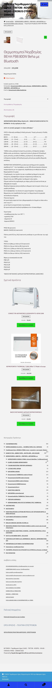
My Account (8, 685)
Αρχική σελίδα (10, 21)
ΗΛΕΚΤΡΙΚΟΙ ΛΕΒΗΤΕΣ (14, 514)
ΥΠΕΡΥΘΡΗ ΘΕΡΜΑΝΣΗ (14, 524)
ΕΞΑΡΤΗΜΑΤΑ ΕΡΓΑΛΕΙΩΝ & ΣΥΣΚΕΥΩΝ (16, 541)
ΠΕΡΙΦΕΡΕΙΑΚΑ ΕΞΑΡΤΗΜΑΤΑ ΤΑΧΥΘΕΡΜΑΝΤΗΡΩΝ (20, 568)
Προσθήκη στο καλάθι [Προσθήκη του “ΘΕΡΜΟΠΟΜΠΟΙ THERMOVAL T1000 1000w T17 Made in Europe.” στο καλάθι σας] (26, 402)
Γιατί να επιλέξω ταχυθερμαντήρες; (14, 596)
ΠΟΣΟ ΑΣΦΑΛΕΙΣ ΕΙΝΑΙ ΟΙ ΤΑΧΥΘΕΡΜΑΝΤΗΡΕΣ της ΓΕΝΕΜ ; (19, 624)
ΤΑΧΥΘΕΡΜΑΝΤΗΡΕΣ (11, 468)
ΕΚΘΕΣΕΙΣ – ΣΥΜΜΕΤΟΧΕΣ (12, 618)
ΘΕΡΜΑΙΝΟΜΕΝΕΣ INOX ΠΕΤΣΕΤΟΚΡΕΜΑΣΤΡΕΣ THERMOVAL (24, 527)
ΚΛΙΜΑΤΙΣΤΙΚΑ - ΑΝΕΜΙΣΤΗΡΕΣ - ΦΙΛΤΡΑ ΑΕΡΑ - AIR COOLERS (22, 477)
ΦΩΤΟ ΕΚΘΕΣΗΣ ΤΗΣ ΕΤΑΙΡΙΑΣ (13, 612)
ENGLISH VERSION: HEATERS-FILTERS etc (17, 547)
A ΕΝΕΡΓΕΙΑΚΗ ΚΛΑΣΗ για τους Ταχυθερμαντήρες (18, 593)
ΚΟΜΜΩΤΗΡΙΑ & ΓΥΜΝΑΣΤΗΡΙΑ (13, 615)
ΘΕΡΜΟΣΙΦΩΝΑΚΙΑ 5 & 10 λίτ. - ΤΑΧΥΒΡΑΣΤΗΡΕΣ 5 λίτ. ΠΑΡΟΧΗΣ (24, 471)
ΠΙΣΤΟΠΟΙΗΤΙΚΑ (10, 577)
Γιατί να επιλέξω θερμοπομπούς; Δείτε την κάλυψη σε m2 (20, 600)
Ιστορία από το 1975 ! (11, 609)
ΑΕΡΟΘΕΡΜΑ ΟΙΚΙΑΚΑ (14, 496)
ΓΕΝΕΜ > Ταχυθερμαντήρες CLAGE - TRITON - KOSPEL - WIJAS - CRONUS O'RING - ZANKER (20, 9)
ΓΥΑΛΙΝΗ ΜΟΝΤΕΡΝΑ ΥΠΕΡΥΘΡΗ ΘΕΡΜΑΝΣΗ (20, 490)
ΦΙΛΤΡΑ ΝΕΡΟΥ (10, 533)
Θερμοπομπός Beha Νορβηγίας (17, 114)
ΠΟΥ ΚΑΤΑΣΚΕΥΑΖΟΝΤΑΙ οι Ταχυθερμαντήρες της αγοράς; (20, 590)
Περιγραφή (7, 123)
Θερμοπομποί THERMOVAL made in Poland (20, 499)
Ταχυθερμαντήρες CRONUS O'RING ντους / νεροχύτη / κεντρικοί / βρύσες (26, 474)
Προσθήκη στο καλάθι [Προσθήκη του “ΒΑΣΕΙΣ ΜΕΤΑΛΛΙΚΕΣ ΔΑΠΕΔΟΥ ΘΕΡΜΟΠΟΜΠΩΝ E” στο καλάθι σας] (26, 448)
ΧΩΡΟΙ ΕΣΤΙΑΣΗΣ (10, 621)
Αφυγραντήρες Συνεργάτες (12, 603)
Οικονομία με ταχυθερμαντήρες (15, 571)
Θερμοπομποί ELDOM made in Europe (18, 502)
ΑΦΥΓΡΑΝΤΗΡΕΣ (10, 530)
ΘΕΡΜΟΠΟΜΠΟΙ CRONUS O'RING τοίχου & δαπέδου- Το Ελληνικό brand (28, 483)
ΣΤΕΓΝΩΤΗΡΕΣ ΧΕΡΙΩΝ (14, 493)
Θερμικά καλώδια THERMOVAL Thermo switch (21, 521)
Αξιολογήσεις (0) (9, 134)
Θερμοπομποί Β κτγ (13, 511)
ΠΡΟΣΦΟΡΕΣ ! (10, 544)
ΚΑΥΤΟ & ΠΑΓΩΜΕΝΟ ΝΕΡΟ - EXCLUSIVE (17, 560)
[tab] (26, 123)
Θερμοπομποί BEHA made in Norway (13, 23)
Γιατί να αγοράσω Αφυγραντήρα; (14, 606)
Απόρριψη (5, 679)
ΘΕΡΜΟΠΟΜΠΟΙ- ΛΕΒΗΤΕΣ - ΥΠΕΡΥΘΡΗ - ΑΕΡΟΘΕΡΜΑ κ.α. (30, 21)
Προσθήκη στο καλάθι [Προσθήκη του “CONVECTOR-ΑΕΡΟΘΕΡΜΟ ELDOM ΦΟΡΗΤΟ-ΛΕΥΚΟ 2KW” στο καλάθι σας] (26, 349)
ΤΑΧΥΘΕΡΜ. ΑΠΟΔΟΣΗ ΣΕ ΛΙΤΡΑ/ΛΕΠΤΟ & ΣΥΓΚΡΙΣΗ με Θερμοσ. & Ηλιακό (26, 574)
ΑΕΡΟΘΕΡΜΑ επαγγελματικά (16, 517)
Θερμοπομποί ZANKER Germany (17, 508)
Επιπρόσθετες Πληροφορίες (13, 129)
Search (26, 685)
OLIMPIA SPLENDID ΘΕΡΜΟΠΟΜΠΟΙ (17, 487)
